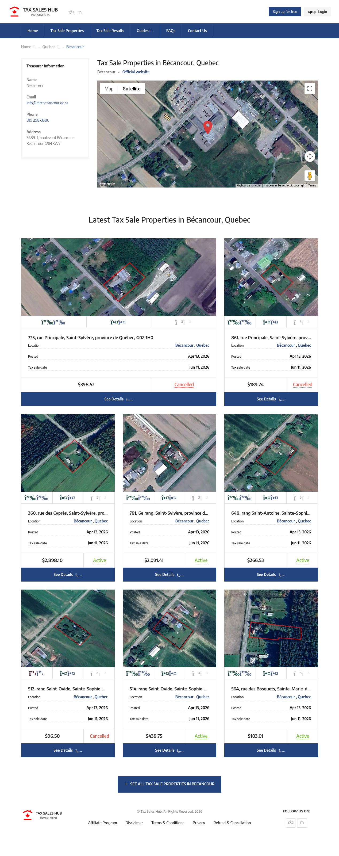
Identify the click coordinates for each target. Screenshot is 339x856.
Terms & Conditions (167, 822)
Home (33, 30)
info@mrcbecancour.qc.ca (47, 103)
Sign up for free (285, 11)
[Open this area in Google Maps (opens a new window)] (107, 184)
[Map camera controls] (310, 156)
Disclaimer (134, 822)
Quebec (49, 46)
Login (317, 11)
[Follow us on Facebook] (71, 13)
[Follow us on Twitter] (80, 13)
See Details (118, 399)
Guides (145, 30)
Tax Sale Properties (67, 30)
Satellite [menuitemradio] (132, 88)
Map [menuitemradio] (109, 88)
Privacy (199, 822)
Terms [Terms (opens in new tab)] (312, 185)
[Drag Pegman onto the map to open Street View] (310, 175)
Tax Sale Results (110, 30)
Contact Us (197, 30)
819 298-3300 (37, 120)
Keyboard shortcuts (249, 185)
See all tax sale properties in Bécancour (170, 783)
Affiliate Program (102, 822)
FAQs (170, 30)
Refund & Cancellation (232, 822)
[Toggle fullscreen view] (310, 88)
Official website (136, 72)
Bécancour (184, 345)
